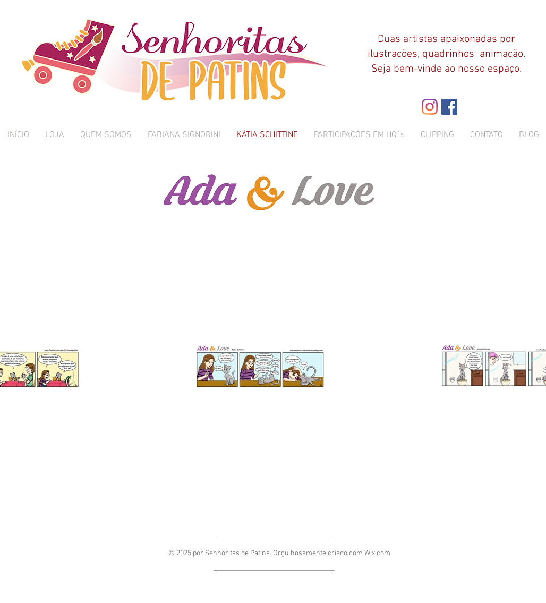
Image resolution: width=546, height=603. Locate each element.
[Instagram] (430, 107)
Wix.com (377, 553)
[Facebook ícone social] (449, 107)
